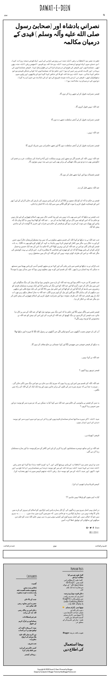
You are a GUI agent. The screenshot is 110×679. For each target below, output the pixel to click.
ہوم (5, 15)
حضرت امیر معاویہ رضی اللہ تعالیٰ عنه (27, 604)
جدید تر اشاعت (9, 546)
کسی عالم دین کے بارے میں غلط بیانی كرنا (28, 649)
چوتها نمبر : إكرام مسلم (74, 607)
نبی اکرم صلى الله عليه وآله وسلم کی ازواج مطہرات (27, 637)
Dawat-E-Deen (55, 8)
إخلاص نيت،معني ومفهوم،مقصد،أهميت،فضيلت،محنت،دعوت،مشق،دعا (26, 591)
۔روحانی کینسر (30, 654)
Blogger (66, 633)
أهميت (33, 583)
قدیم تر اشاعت (101, 546)
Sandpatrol (44, 672)
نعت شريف (32, 643)
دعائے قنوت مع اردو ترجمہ (73, 593)
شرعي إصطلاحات (29, 617)
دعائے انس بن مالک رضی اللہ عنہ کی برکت (27, 611)
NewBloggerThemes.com (68, 672)
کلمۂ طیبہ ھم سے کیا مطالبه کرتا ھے (75, 576)
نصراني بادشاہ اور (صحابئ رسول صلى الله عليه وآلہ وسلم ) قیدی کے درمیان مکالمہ (56, 34)
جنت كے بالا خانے (30, 599)
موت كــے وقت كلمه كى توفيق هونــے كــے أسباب (27, 629)
